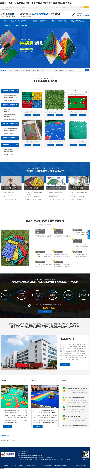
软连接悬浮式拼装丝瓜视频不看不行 (32, 136)
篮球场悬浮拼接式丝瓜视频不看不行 (55, 166)
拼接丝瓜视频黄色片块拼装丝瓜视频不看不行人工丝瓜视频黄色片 (60, 136)
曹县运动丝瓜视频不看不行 (59, 21)
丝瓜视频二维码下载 (30, 465)
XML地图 (86, 7)
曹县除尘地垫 (7, 138)
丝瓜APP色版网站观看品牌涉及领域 (77, 465)
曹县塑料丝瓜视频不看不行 (40, 21)
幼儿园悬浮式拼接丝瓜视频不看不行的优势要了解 (15, 432)
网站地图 (2, 468)
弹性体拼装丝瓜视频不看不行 (78, 166)
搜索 (87, 70)
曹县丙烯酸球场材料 (8, 180)
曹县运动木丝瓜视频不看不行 (29, 70)
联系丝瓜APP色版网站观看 (76, 7)
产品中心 (13, 465)
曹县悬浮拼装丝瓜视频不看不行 (19, 21)
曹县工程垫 (6, 140)
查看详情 (37, 139)
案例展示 (6, 25)
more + (26, 400)
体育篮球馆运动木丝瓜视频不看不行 (78, 136)
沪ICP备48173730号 (43, 457)
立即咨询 (28, 139)
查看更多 (65, 379)
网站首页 (6, 465)
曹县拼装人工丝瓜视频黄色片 (57, 70)
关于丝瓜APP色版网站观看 (63, 7)
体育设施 (50, 457)
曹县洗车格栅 (7, 145)
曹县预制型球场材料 (8, 183)
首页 (5, 21)
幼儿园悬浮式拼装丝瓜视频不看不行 (32, 166)
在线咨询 (45, 315)
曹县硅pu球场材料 (8, 178)
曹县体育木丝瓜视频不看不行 (10, 162)
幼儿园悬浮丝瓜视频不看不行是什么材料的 (44, 430)
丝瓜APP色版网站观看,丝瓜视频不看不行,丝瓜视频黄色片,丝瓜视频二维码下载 (35, 3)
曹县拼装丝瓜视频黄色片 (77, 21)
